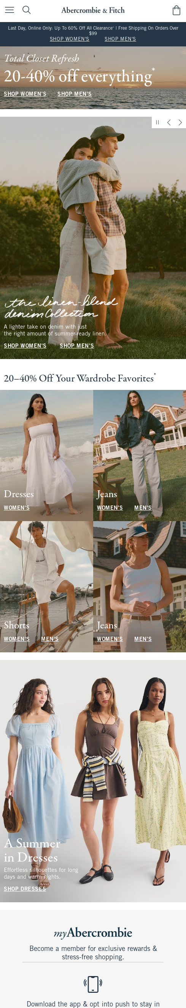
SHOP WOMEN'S (69, 39)
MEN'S (143, 508)
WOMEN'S (17, 508)
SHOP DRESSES (25, 889)
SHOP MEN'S (120, 39)
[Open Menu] (7, 10)
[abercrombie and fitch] (93, 10)
